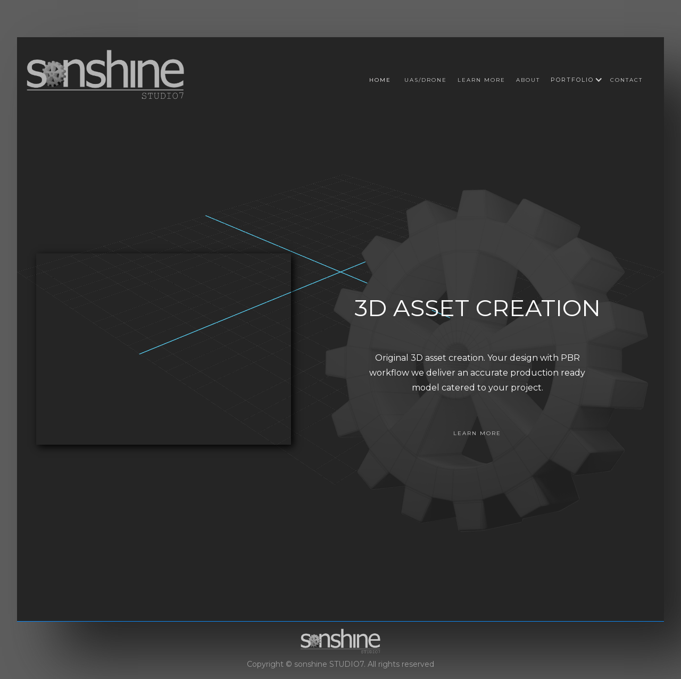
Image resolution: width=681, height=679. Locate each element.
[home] (106, 74)
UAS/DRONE (425, 80)
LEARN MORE (477, 433)
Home (380, 80)
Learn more (481, 80)
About (528, 80)
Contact (626, 80)
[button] (572, 80)
